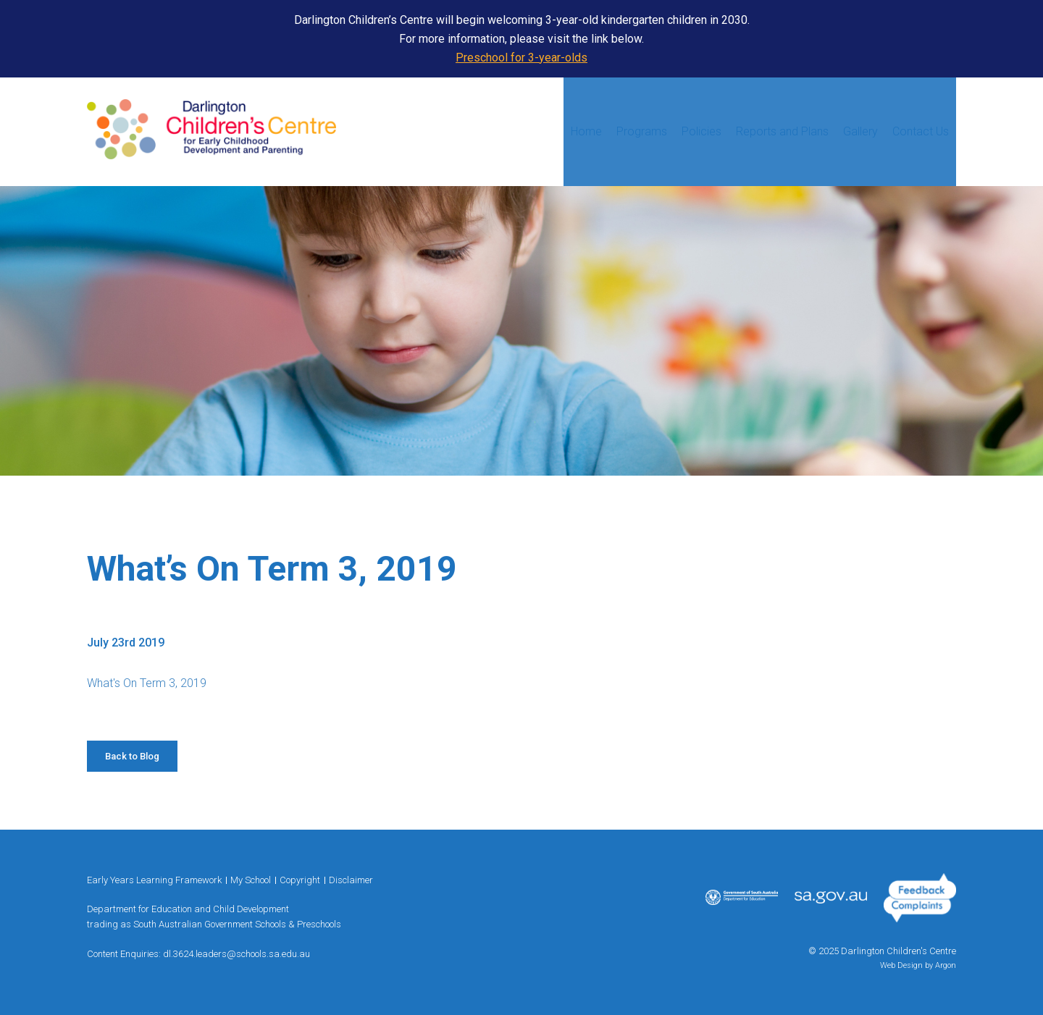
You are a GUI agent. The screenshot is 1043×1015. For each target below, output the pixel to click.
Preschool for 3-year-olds (521, 57)
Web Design (901, 965)
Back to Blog (132, 756)
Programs (641, 131)
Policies (701, 131)
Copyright (300, 880)
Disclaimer (351, 880)
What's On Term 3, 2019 (146, 683)
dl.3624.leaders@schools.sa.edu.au (236, 953)
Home (586, 131)
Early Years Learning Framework (154, 880)
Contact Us (920, 131)
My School (250, 880)
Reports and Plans (782, 131)
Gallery (860, 131)
